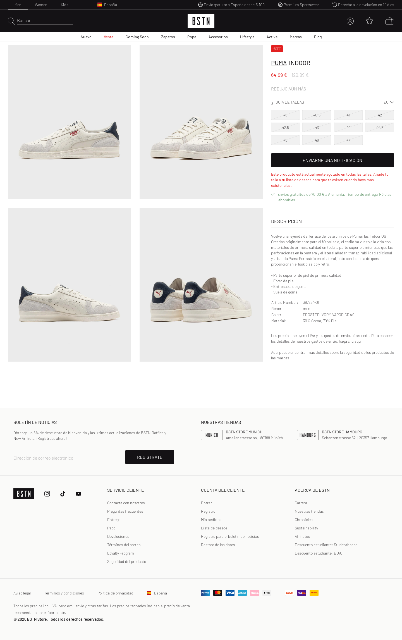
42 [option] (380, 115)
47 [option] (348, 140)
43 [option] (317, 127)
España (157, 593)
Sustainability (306, 528)
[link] (206, 503)
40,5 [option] (316, 115)
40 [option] (285, 115)
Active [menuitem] (272, 36)
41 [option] (348, 115)
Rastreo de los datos (218, 544)
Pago (111, 528)
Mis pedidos (211, 519)
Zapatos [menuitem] (168, 36)
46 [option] (317, 140)
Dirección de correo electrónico (43, 457)
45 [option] (285, 140)
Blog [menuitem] (318, 36)
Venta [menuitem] (108, 36)
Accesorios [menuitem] (218, 36)
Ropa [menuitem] (191, 36)
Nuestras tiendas (309, 511)
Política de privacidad (115, 593)
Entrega (114, 519)
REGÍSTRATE (149, 457)
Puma (279, 62)
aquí (358, 341)
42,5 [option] (285, 127)
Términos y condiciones (64, 593)
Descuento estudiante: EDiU (319, 553)
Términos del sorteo (123, 544)
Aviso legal (22, 593)
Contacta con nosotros (126, 502)
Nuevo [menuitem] (86, 36)
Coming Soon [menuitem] (137, 36)
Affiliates (302, 536)
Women (41, 4)
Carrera (301, 502)
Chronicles (304, 519)
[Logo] (201, 21)
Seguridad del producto (126, 561)
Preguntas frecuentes (125, 511)
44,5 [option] (379, 127)
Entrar (206, 502)
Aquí (274, 352)
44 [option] (348, 127)
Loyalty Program (120, 553)
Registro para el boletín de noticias (230, 536)
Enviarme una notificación (332, 160)
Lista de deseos (214, 528)
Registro (208, 511)
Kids (64, 4)
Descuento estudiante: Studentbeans (326, 544)
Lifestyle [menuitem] (247, 36)
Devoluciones (118, 536)
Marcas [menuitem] (296, 36)
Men (18, 4)
